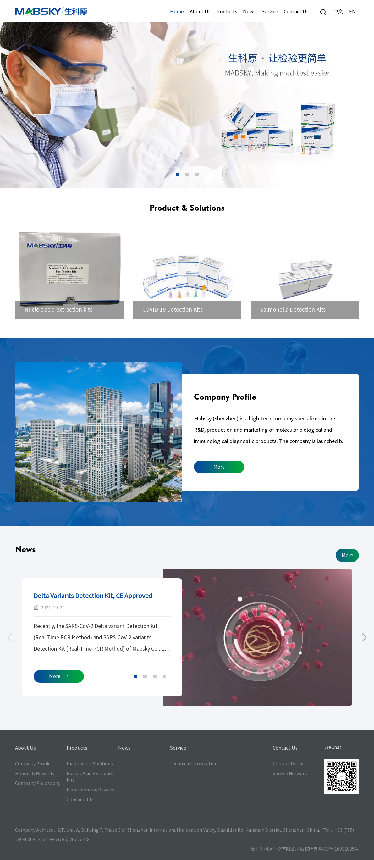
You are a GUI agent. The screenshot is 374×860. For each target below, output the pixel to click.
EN (352, 11)
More (219, 466)
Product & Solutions (187, 208)
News (249, 11)
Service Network (290, 773)
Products (227, 11)
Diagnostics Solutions (90, 764)
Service (269, 11)
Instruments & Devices (90, 790)
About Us (200, 11)
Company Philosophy (37, 783)
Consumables (81, 799)
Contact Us (296, 11)
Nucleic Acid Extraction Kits (91, 776)
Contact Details (289, 764)
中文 (338, 11)
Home (177, 11)
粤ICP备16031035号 (339, 849)
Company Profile (225, 396)
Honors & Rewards (34, 773)
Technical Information (193, 764)
